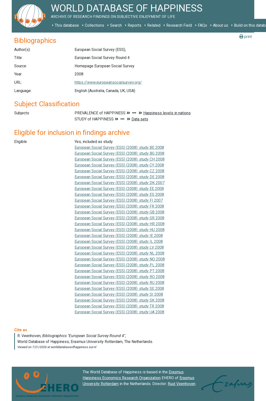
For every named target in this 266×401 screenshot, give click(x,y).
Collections (94, 25)
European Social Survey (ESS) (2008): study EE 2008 (119, 188)
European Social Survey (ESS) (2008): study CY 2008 (119, 165)
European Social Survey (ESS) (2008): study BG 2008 (119, 153)
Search (116, 25)
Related (153, 25)
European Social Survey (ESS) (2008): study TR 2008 (119, 306)
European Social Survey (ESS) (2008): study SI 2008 (119, 294)
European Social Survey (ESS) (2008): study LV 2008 (119, 247)
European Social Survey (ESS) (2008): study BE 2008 (119, 147)
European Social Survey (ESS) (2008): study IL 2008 (119, 241)
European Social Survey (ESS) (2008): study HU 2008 (120, 229)
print (245, 36)
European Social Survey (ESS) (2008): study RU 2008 (119, 282)
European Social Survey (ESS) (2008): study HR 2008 (120, 224)
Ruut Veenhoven (181, 383)
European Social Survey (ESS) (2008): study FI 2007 (119, 200)
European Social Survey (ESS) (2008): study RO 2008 (120, 276)
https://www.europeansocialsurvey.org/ (108, 82)
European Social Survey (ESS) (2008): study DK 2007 (120, 182)
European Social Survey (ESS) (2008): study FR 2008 (119, 206)
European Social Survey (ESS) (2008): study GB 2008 (119, 212)
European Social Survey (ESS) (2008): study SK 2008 (119, 300)
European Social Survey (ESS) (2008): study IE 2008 (119, 235)
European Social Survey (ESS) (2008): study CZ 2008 (119, 171)
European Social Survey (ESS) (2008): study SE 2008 (119, 288)
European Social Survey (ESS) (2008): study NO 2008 (120, 259)
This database (67, 25)
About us (220, 25)
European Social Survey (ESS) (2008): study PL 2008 (119, 265)
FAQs (202, 25)
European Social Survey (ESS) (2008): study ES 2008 (119, 194)
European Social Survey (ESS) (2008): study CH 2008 (120, 159)
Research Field (179, 25)
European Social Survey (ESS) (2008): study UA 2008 (119, 312)
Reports (134, 25)
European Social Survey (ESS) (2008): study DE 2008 (119, 177)
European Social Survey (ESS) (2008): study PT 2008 (119, 271)
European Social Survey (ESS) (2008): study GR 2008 (119, 218)
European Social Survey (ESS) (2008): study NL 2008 (119, 253)
